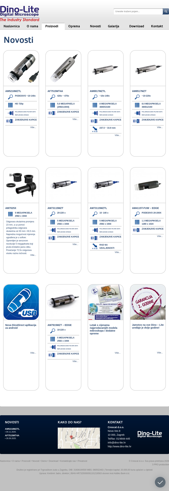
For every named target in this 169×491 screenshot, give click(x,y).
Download (136, 26)
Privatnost (82, 461)
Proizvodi (51, 26)
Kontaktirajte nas (68, 461)
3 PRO (155, 464)
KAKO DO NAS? (70, 422)
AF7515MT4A (55, 91)
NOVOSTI (12, 422)
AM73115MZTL (98, 208)
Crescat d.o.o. (116, 427)
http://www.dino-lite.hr (119, 446)
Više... (33, 127)
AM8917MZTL (98, 91)
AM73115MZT (55, 208)
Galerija (113, 26)
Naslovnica (12, 26)
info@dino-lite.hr (117, 442)
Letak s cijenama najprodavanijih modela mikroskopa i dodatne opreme (103, 329)
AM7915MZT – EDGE (60, 325)
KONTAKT (115, 422)
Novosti (95, 26)
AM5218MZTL (13, 91)
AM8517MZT (139, 91)
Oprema (74, 26)
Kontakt (157, 26)
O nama (32, 26)
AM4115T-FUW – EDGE (145, 208)
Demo (44, 461)
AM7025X (10, 208)
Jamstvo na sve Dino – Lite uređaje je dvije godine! (148, 326)
